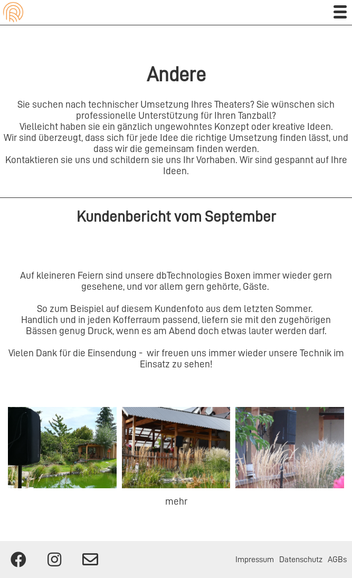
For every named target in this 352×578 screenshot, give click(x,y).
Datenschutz (300, 559)
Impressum (254, 559)
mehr (176, 501)
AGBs (337, 559)
